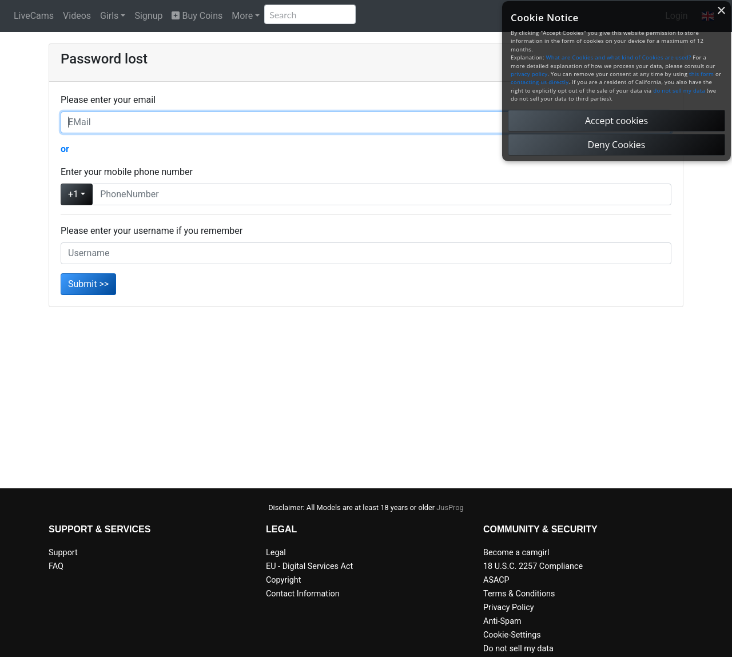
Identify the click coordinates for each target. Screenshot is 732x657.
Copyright (283, 580)
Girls (109, 15)
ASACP (496, 580)
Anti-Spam (502, 621)
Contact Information (303, 594)
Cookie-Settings (512, 635)
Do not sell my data (518, 649)
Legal (276, 553)
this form (701, 74)
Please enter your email (108, 99)
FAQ (56, 566)
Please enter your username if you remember (151, 230)
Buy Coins (197, 15)
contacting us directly (539, 82)
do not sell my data (679, 90)
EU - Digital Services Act (309, 566)
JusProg (450, 507)
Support (63, 553)
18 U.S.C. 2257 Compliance (533, 566)
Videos (77, 15)
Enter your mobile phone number (127, 171)
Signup (148, 15)
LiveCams (34, 15)
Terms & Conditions (519, 594)
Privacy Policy (508, 607)
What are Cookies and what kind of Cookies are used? (618, 57)
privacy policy (529, 74)
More (242, 15)
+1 (73, 194)
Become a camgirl (516, 553)
